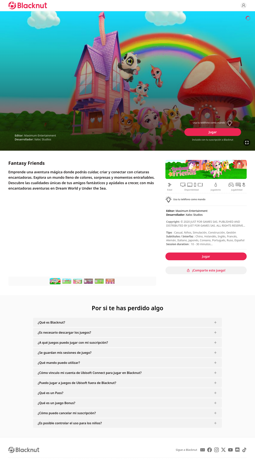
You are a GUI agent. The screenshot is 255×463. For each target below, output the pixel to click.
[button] (213, 123)
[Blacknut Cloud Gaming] (27, 5)
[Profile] (243, 5)
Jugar (213, 132)
